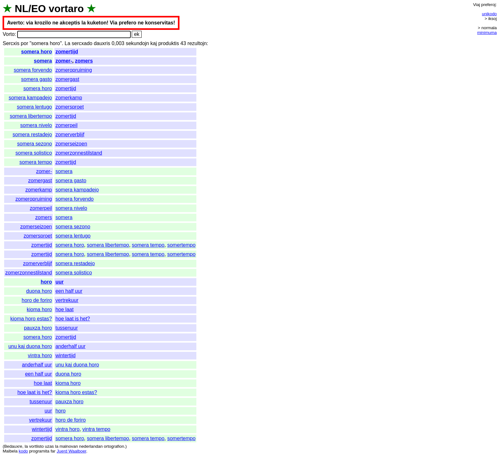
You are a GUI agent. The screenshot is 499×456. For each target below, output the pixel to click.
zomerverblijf (69, 134)
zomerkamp (68, 97)
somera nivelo (36, 125)
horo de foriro (37, 300)
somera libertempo (31, 116)
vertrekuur (66, 300)
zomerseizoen (71, 143)
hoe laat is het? (72, 318)
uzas (49, 446)
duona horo (39, 291)
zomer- (63, 61)
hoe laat (64, 309)
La (67, 43)
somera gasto (36, 79)
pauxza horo (38, 328)
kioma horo (39, 309)
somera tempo (35, 162)
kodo (23, 451)
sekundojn (137, 43)
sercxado (82, 43)
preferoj (488, 4)
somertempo (181, 245)
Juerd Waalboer (71, 451)
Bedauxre (13, 446)
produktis (168, 43)
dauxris (102, 43)
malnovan (69, 446)
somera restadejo (32, 134)
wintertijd (65, 355)
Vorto (8, 34)
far (53, 451)
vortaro (66, 8)
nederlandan (91, 446)
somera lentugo (34, 107)
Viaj (476, 4)
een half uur (68, 291)
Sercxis (11, 43)
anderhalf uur (70, 346)
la (26, 446)
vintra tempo (96, 429)
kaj (154, 43)
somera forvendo (33, 70)
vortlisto (36, 446)
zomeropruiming (73, 70)
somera (43, 61)
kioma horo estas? (31, 318)
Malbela (10, 451)
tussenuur (66, 328)
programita (39, 451)
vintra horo (40, 355)
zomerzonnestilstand (78, 153)
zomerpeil (66, 125)
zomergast (67, 79)
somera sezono (34, 143)
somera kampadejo (30, 97)
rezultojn (197, 43)
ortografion (114, 446)
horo (46, 282)
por (24, 43)
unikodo (489, 13)
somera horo (36, 51)
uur (59, 282)
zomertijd (66, 51)
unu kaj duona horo (30, 346)
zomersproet (69, 107)
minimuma (487, 32)
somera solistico (34, 153)
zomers (84, 61)
